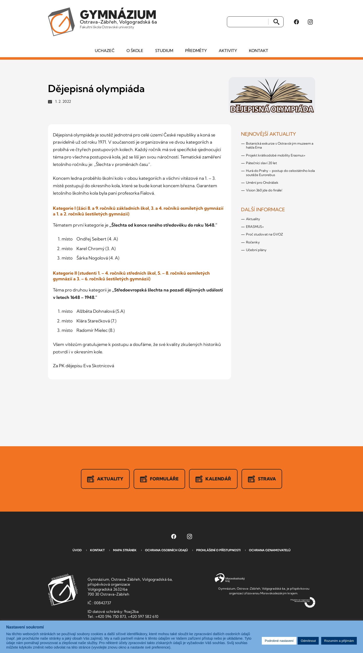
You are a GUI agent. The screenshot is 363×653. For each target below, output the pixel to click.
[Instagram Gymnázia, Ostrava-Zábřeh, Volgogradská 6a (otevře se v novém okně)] (310, 22)
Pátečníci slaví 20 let (261, 163)
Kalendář (213, 479)
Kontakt (258, 50)
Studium (164, 50)
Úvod (77, 550)
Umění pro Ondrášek (262, 183)
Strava (262, 479)
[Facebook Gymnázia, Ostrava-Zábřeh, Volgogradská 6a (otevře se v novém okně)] (296, 22)
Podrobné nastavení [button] (279, 641)
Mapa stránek (125, 550)
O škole (134, 50)
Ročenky (253, 242)
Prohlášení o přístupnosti (218, 550)
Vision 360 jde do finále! (264, 190)
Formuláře (159, 479)
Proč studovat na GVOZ (264, 234)
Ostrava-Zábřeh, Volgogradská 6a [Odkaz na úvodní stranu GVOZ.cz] (119, 18)
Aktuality (253, 219)
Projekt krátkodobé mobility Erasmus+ (276, 155)
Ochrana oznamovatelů (269, 550)
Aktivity (228, 50)
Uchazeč (105, 50)
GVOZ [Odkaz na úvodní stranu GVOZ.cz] (63, 590)
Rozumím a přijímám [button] (339, 641)
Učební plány (256, 250)
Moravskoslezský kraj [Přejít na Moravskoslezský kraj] (230, 578)
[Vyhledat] (247, 22)
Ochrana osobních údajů (166, 550)
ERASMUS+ (255, 227)
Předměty (196, 50)
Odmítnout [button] (308, 641)
